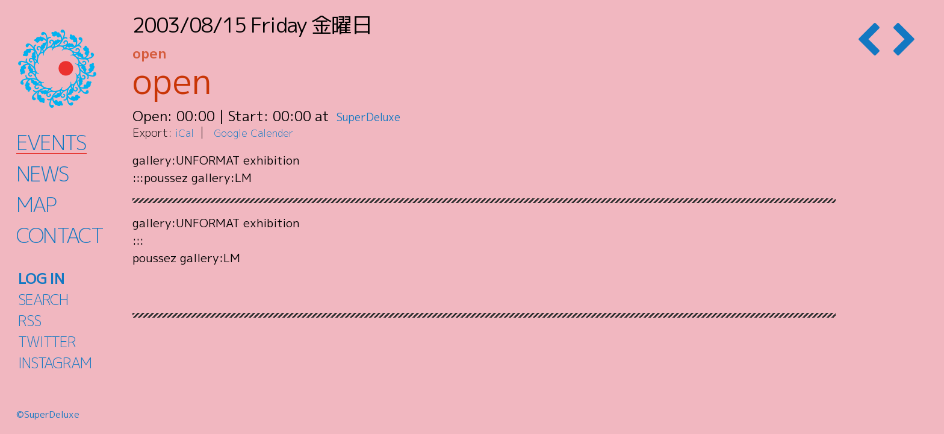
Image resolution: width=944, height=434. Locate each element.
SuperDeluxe (378, 115)
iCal (185, 132)
